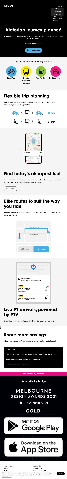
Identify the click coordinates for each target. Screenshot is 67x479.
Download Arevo (33, 50)
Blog (6, 468)
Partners (55, 17)
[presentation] (33, 12)
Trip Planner (57, 9)
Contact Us (38, 468)
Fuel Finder (57, 14)
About (60, 17)
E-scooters (58, 11)
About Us (37, 466)
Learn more (10, 189)
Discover (59, 18)
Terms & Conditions (41, 471)
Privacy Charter (6, 477)
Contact (55, 20)
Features (60, 6)
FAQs (54, 18)
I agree (61, 473)
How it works (9, 466)
